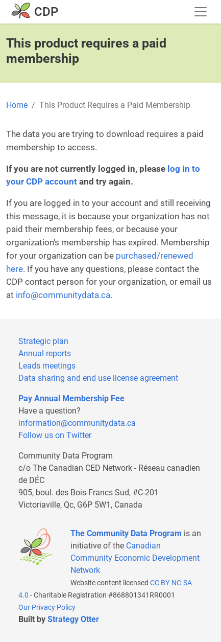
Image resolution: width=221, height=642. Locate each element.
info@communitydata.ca (63, 295)
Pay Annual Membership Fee (71, 398)
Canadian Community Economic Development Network (135, 558)
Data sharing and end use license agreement (98, 378)
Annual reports (44, 353)
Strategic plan (43, 341)
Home (17, 105)
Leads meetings (47, 366)
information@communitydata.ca (77, 423)
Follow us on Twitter (54, 435)
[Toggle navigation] (200, 12)
